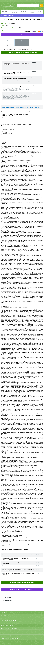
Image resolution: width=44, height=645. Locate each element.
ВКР (1, 633)
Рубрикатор (14, 12)
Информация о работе (38, 554)
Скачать (36, 554)
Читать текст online (22, 44)
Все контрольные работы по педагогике (21, 35)
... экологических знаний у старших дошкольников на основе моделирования (16, 563)
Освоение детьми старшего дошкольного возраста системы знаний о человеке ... (18, 555)
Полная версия (4, 623)
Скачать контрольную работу (8, 45)
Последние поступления (23, 12)
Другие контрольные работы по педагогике (21, 589)
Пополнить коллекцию (5, 12)
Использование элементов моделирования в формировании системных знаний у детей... (18, 570)
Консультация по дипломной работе (9, 630)
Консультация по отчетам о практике (9, 638)
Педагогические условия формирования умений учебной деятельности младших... (18, 574)
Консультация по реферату (7, 635)
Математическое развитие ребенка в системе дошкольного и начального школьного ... (16, 559)
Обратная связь (4, 615)
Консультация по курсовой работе (9, 628)
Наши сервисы (40, 12)
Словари (32, 12)
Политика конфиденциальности (8, 620)
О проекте (3, 1)
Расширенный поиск (21, 8)
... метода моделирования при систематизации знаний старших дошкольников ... (16, 566)
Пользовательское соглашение (8, 618)
